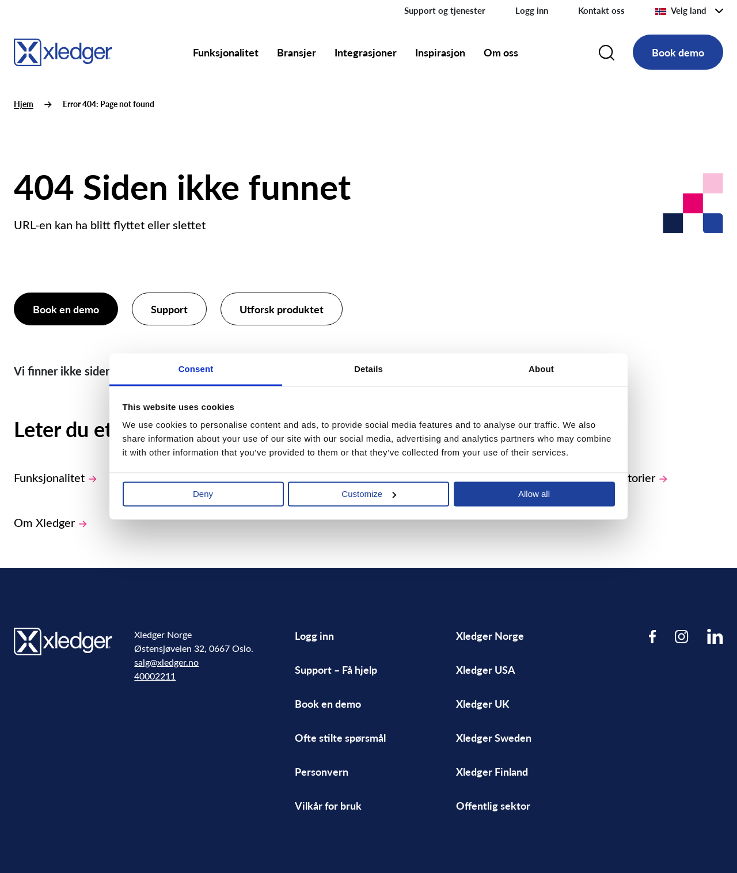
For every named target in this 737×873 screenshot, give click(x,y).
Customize (368, 494)
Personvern (321, 771)
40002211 (155, 676)
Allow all (534, 494)
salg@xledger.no (166, 662)
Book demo (678, 52)
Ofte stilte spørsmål (340, 737)
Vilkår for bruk (328, 805)
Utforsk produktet (282, 309)
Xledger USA (485, 669)
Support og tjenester (444, 10)
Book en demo (66, 309)
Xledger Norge (490, 635)
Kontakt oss (601, 10)
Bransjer (296, 52)
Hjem (23, 103)
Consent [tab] (196, 369)
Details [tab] (368, 369)
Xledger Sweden (493, 737)
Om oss (501, 52)
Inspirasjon (440, 52)
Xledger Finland (492, 771)
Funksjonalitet (226, 52)
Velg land (680, 10)
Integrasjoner (366, 52)
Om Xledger (50, 522)
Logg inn (531, 10)
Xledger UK (482, 703)
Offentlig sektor (493, 805)
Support (169, 309)
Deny (203, 494)
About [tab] (541, 369)
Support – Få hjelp (336, 669)
